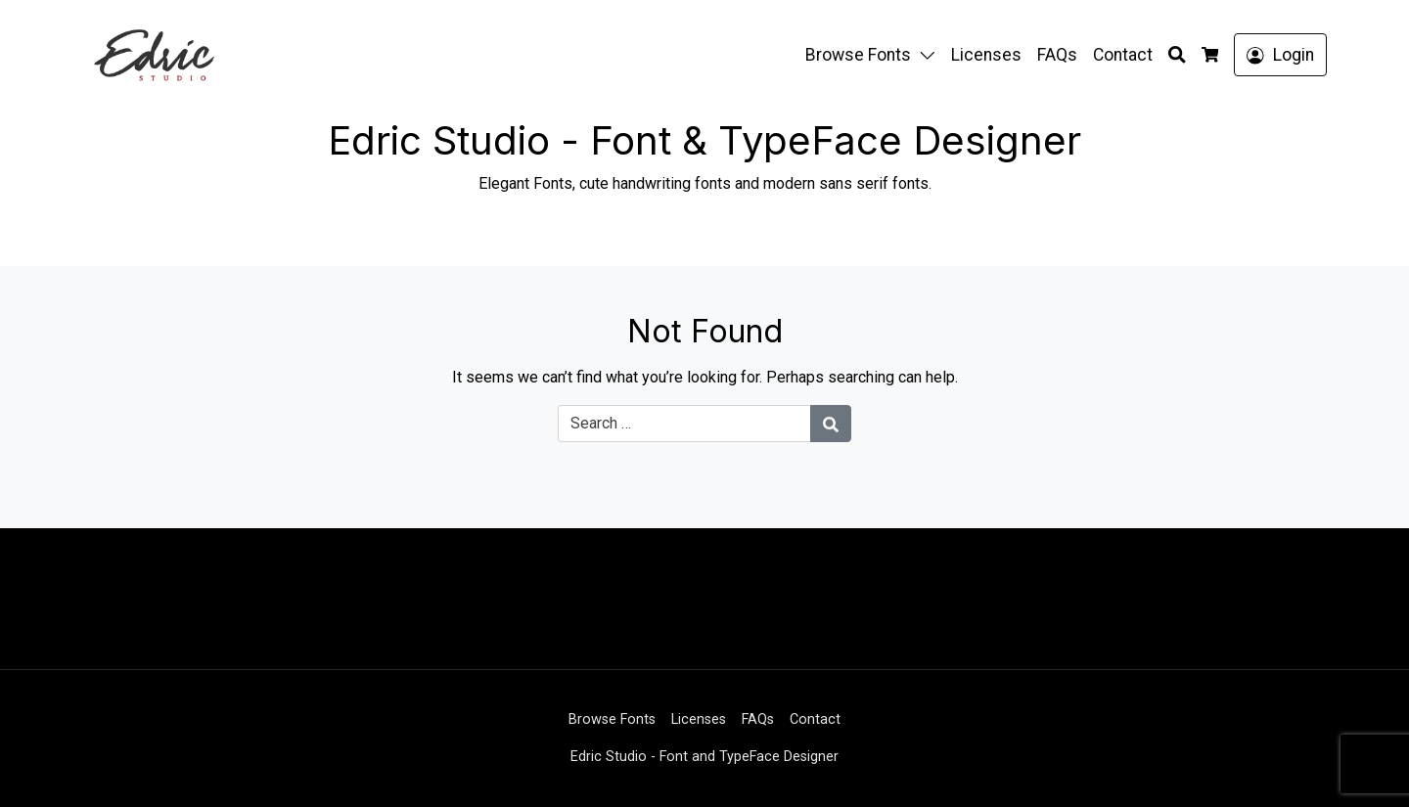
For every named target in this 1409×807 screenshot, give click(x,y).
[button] (931, 54)
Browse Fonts (858, 55)
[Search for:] (684, 423)
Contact (1123, 55)
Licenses (986, 55)
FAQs (1057, 55)
